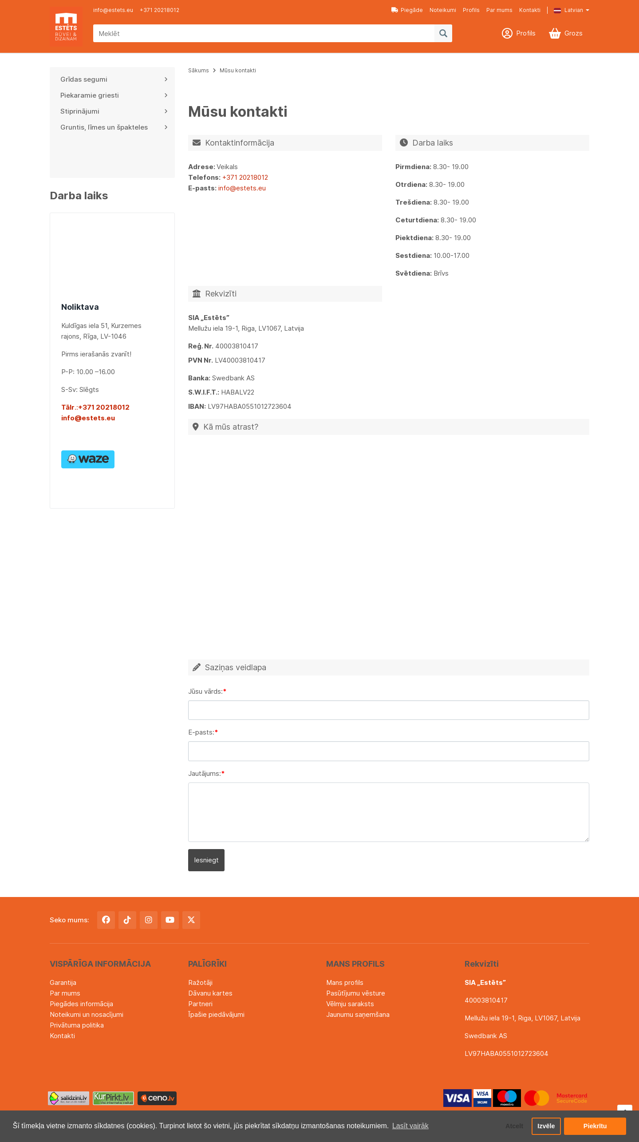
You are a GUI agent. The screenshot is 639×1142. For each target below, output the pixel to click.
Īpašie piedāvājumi (216, 1014)
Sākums (198, 70)
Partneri (200, 1004)
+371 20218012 (159, 10)
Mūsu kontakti (238, 70)
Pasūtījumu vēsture (355, 993)
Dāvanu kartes (210, 993)
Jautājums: (204, 773)
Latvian (568, 10)
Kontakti (529, 10)
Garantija (63, 982)
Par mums (499, 10)
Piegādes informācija (81, 1004)
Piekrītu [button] (595, 1126)
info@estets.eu (113, 10)
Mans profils (344, 982)
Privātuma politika (77, 1025)
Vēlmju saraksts (350, 1004)
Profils (471, 10)
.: (69, 407)
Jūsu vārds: (205, 691)
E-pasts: (201, 732)
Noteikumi (443, 10)
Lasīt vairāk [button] (410, 1126)
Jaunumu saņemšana (358, 1014)
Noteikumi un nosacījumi (86, 1014)
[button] (564, 10)
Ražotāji (200, 982)
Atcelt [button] (514, 1126)
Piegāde (407, 10)
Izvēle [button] (546, 1126)
